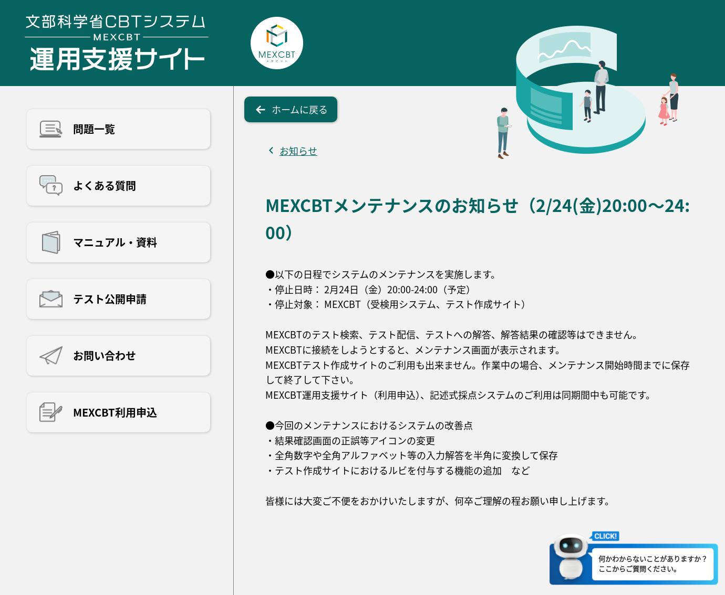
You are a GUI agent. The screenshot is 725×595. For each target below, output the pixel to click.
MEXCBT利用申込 (115, 412)
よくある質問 (104, 185)
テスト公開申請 (110, 298)
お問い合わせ (104, 355)
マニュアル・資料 (115, 242)
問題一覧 (94, 128)
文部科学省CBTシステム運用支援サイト (117, 43)
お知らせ (298, 150)
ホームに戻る (300, 109)
